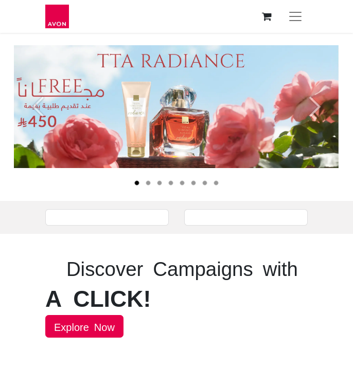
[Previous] (38, 123)
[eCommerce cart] (266, 16)
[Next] (314, 123)
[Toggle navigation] (295, 16)
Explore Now (84, 326)
